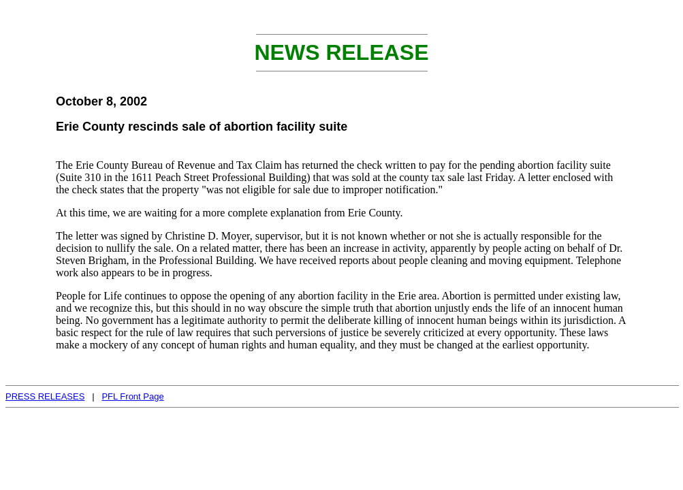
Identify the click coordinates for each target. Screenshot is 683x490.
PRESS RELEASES (44, 396)
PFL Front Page (132, 396)
